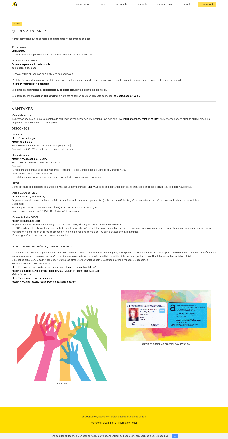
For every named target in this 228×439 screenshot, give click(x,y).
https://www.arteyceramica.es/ (28, 196)
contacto (186, 4)
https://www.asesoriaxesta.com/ (29, 158)
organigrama (109, 423)
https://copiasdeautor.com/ (27, 220)
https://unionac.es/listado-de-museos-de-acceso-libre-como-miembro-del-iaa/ (54, 267)
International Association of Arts (140, 119)
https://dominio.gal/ (22, 141)
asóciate (142, 4)
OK (175, 436)
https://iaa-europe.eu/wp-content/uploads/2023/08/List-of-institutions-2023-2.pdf (56, 270)
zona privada (207, 4)
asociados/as (164, 4)
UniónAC (92, 186)
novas (103, 4)
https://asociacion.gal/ (24, 138)
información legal (127, 423)
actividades (122, 4)
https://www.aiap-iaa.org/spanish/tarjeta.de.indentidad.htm (44, 281)
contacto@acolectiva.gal (127, 95)
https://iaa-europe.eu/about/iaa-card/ (32, 278)
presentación (83, 4)
